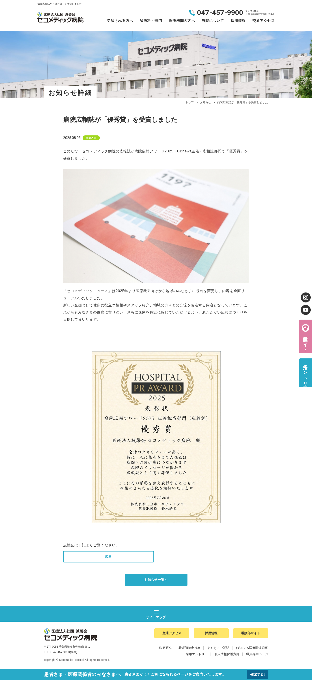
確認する (256, 674)
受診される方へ (120, 21)
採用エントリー (305, 373)
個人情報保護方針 (226, 657)
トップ (189, 102)
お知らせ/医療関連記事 (252, 651)
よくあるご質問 (218, 651)
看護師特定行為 (189, 651)
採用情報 (238, 21)
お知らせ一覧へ (156, 581)
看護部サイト (305, 341)
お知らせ (205, 102)
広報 (108, 557)
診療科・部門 (151, 21)
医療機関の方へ (182, 21)
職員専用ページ (257, 657)
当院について (213, 21)
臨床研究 (165, 651)
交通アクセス (263, 21)
